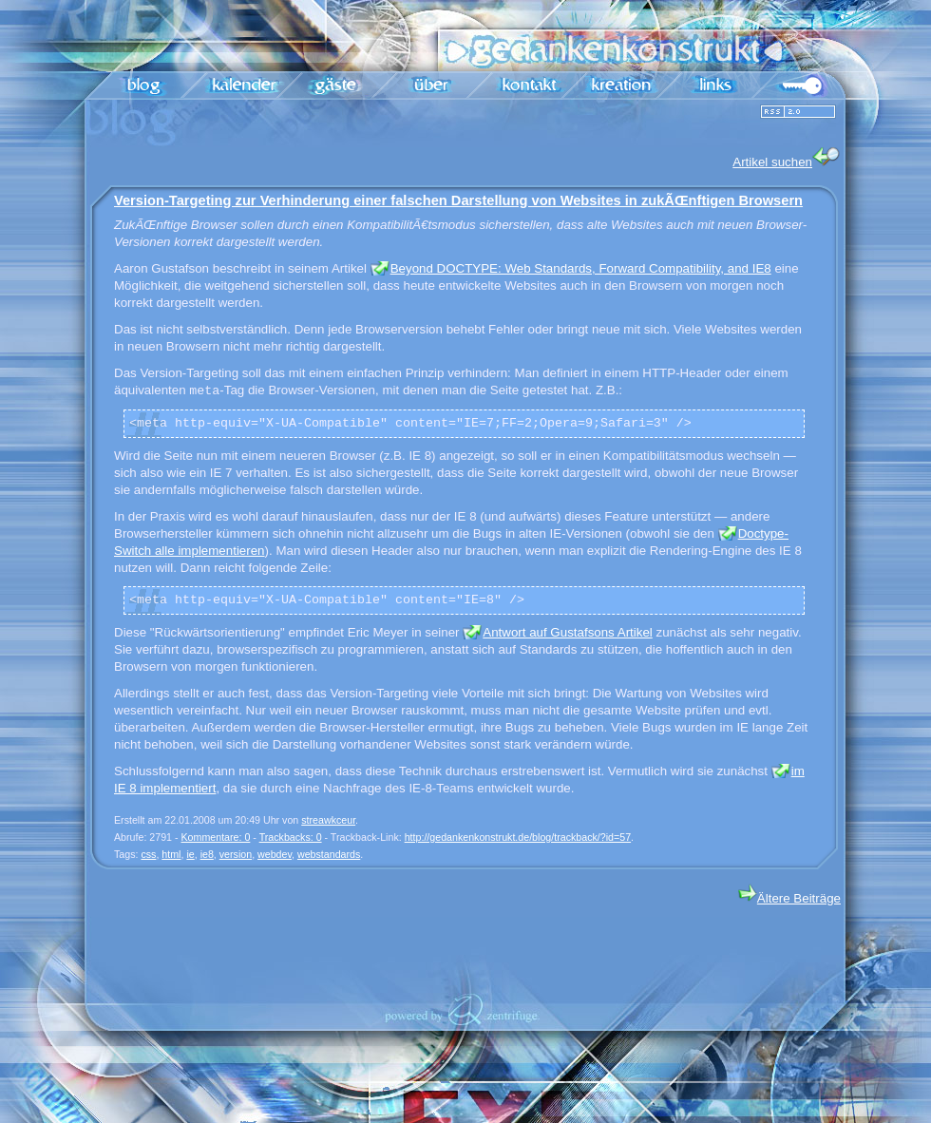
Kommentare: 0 (216, 837)
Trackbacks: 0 (290, 837)
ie (190, 854)
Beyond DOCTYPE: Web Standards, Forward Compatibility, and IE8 (580, 268)
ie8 (207, 854)
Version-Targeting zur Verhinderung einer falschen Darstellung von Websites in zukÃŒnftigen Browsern (458, 200)
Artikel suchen (786, 158)
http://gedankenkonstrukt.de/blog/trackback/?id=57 (518, 837)
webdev (274, 854)
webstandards (328, 854)
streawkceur (328, 820)
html (171, 854)
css (148, 854)
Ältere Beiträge (789, 898)
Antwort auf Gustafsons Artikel (568, 632)
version (235, 854)
